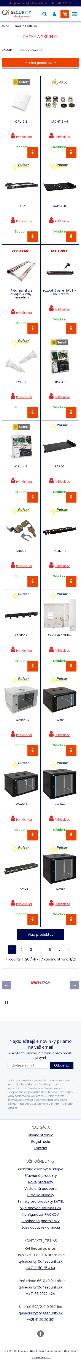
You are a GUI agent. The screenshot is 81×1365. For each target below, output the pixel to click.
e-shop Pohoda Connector (60, 1351)
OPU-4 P (21, 466)
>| (69, 949)
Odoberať (61, 1065)
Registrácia (40, 1141)
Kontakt (40, 1148)
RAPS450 (59, 206)
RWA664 (21, 804)
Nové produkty (40, 1182)
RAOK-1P (21, 635)
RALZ (21, 206)
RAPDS (60, 466)
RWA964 (59, 888)
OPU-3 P (60, 382)
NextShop (35, 1351)
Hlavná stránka (40, 1135)
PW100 (21, 382)
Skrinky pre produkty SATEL (40, 1201)
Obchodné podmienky (41, 1220)
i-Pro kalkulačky (40, 1195)
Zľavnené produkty (40, 1175)
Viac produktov (41, 934)
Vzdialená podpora (40, 1188)
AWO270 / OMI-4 (59, 635)
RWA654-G (21, 720)
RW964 (60, 804)
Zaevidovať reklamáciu (40, 1227)
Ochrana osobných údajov (40, 1169)
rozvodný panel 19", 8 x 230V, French (59, 292)
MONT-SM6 (59, 121)
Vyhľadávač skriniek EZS (40, 1208)
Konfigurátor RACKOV (40, 1214)
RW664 (60, 720)
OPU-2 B (21, 121)
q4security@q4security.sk (30, 3)
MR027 (21, 551)
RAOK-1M (60, 551)
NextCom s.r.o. (42, 1357)
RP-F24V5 (21, 888)
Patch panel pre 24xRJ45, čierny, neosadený (21, 294)
